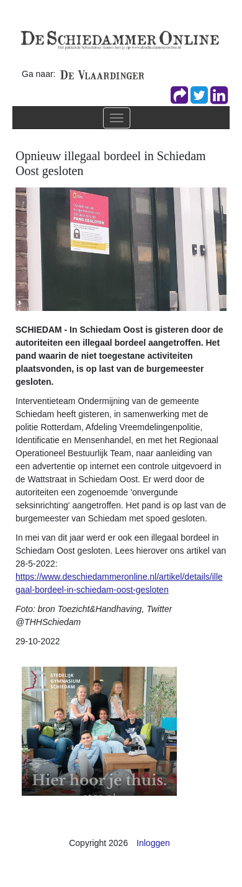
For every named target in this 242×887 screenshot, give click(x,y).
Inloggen (153, 843)
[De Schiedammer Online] (119, 39)
